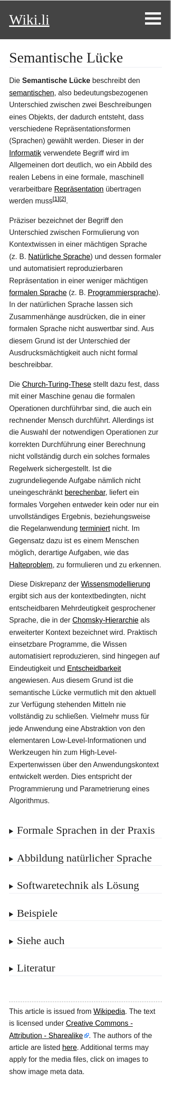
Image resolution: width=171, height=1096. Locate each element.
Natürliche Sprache (59, 256)
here (69, 1047)
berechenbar (85, 492)
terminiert (95, 528)
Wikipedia (109, 1011)
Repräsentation (79, 189)
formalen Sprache (38, 292)
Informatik (25, 153)
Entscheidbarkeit (94, 668)
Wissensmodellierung (115, 584)
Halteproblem (30, 565)
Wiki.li (29, 19)
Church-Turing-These (56, 384)
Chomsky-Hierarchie (106, 620)
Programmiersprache (122, 292)
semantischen (31, 93)
